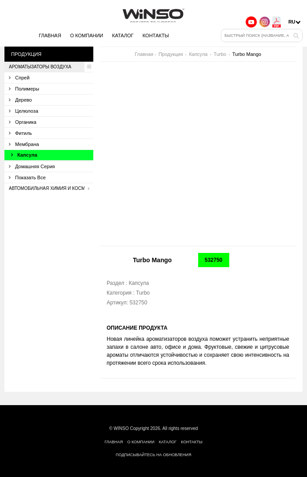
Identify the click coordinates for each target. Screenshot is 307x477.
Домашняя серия (32, 166)
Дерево (20, 99)
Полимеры (24, 88)
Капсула (24, 155)
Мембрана (24, 144)
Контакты (156, 35)
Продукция (171, 54)
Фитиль (20, 133)
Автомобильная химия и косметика (51, 188)
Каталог (123, 35)
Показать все (27, 177)
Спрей (19, 77)
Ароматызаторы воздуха (51, 67)
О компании (87, 35)
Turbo (220, 54)
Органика (22, 122)
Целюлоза (23, 111)
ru (291, 21)
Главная (50, 35)
